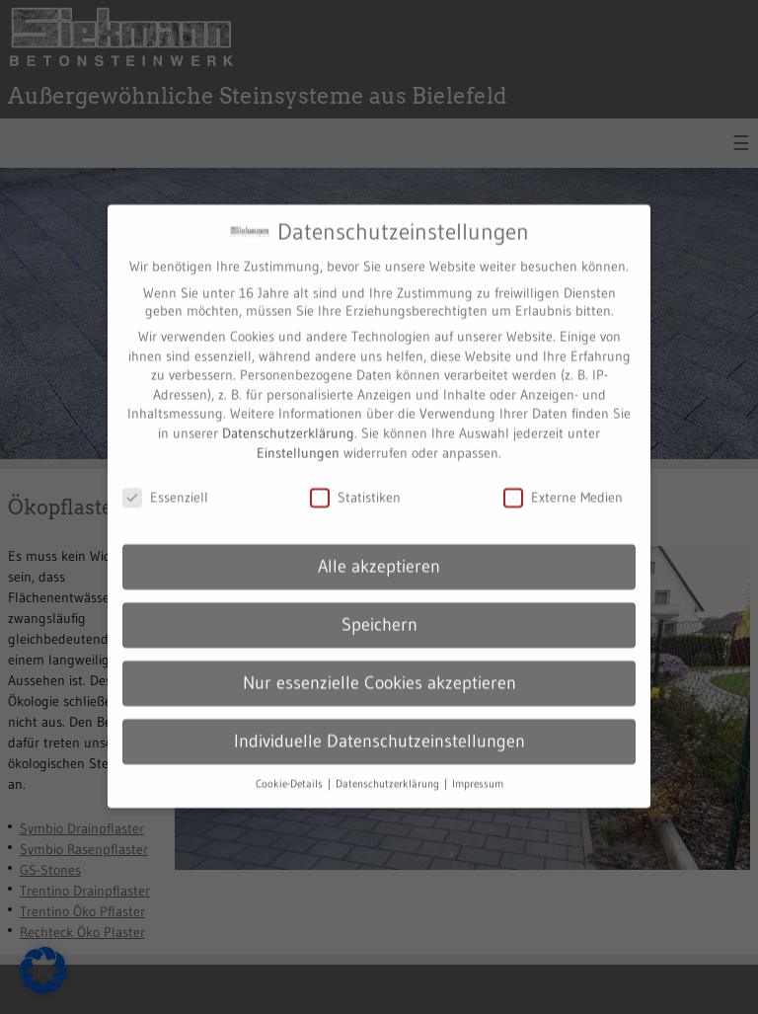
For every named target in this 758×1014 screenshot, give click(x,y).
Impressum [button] (477, 769)
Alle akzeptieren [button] (379, 552)
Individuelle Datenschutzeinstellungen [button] (379, 727)
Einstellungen (298, 438)
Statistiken (355, 484)
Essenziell (165, 484)
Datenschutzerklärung (288, 419)
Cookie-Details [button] (291, 769)
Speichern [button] (379, 610)
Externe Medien (563, 484)
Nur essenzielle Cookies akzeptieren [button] (379, 668)
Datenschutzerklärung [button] (389, 769)
